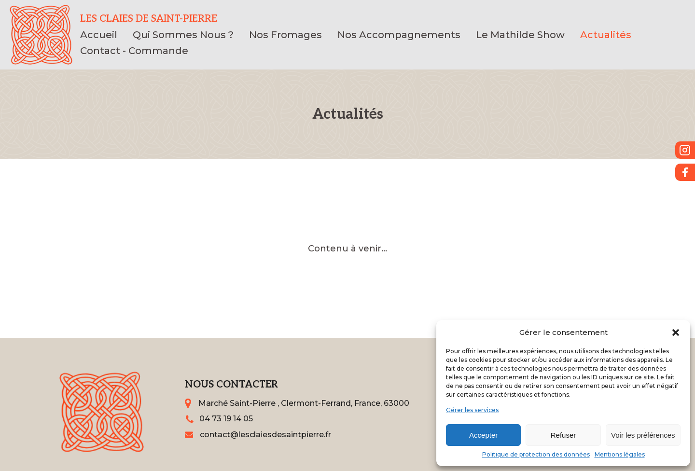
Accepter (483, 435)
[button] (676, 332)
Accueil (98, 35)
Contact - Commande (134, 50)
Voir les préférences (643, 435)
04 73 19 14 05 (226, 418)
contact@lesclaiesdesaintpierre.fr (265, 434)
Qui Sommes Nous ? (183, 35)
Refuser (563, 435)
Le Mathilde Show (520, 35)
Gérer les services (472, 410)
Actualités (605, 35)
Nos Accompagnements (398, 35)
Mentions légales (620, 454)
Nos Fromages (285, 35)
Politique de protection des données (536, 454)
